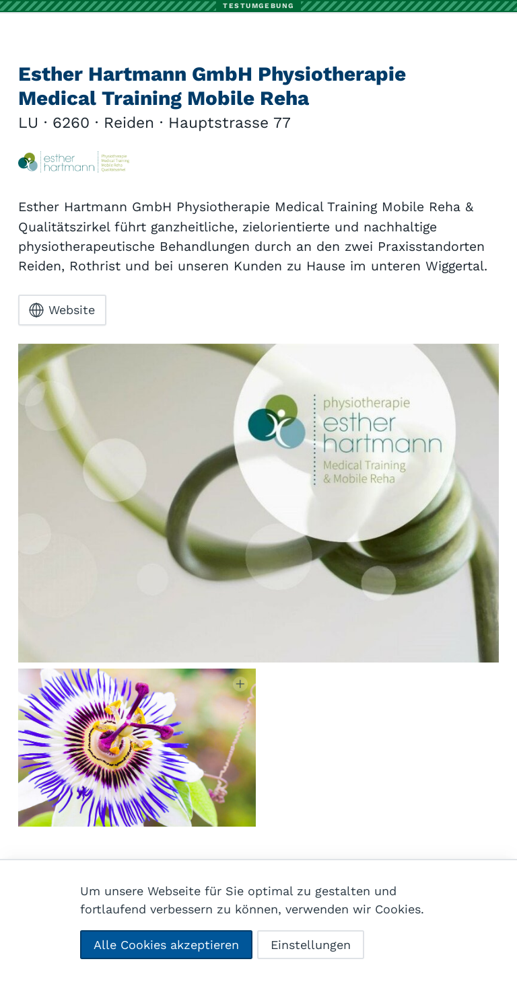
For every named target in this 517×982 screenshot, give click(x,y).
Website (62, 310)
